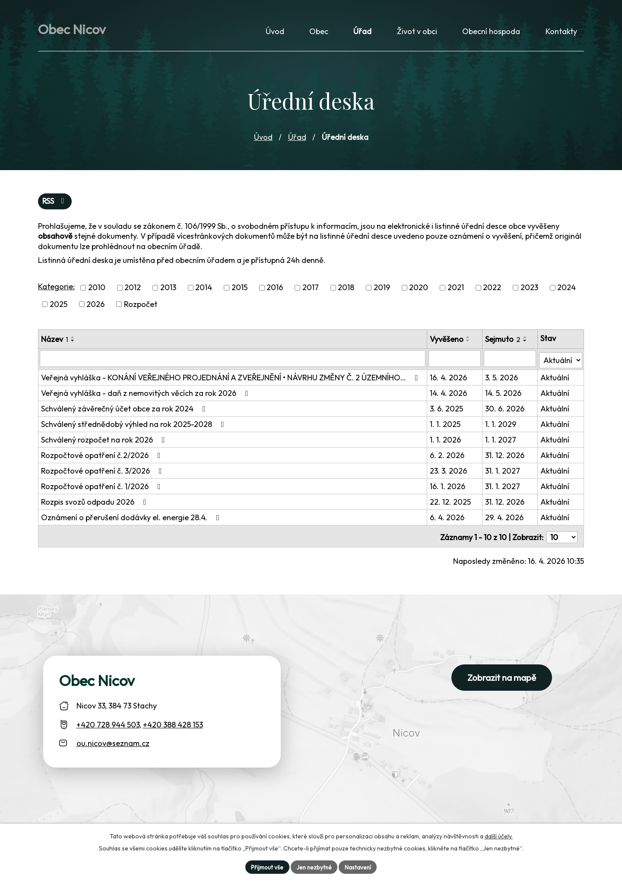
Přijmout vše (265, 866)
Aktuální (555, 379)
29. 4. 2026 (505, 519)
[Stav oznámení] (560, 361)
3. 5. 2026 (502, 379)
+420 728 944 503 (108, 724)
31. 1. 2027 (503, 472)
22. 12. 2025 (451, 503)
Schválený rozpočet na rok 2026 (104, 441)
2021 (455, 291)
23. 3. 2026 (449, 472)
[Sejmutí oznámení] (510, 361)
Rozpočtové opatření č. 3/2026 (103, 472)
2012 (132, 291)
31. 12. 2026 (505, 457)
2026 (95, 307)
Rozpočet (140, 307)
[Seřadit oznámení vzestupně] (73, 340)
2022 (492, 291)
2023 (529, 291)
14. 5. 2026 (504, 394)
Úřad (297, 140)
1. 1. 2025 (446, 425)
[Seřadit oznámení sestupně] (73, 343)
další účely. (499, 835)
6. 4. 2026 (448, 519)
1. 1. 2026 (446, 441)
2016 (275, 291)
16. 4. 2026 (449, 379)
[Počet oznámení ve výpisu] (562, 536)
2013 (168, 291)
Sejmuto (503, 342)
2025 (58, 307)
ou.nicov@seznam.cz (112, 742)
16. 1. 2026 (448, 488)
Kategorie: (56, 290)
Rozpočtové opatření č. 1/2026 (102, 488)
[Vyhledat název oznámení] (233, 361)
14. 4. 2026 (449, 394)
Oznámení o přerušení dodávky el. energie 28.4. (132, 519)
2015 (240, 291)
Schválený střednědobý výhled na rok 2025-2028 (134, 425)
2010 (96, 291)
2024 (566, 291)
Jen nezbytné (313, 866)
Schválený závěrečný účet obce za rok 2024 (125, 410)
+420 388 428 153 (173, 724)
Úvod (263, 140)
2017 (310, 291)
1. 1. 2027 (501, 441)
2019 (382, 291)
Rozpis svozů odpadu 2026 (95, 503)
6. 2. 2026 (448, 457)
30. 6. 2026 (505, 410)
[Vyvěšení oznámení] (455, 361)
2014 (203, 291)
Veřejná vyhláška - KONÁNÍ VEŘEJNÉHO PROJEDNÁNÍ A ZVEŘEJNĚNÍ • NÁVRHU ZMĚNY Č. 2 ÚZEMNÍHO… (231, 379)
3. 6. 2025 (447, 410)
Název (54, 342)
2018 (346, 291)
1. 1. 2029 (501, 425)
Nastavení (359, 866)
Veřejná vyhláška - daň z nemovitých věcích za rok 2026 (146, 394)
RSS (56, 204)
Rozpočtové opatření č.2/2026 (102, 457)
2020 (418, 291)
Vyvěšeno (447, 342)
